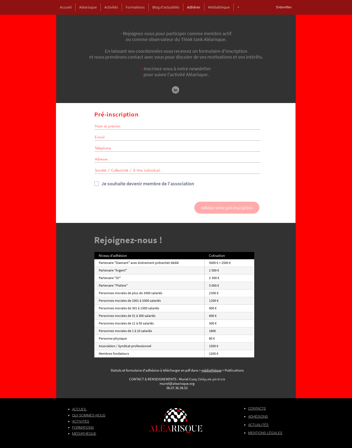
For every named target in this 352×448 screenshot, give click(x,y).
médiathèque (211, 370)
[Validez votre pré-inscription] (226, 208)
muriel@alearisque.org (177, 383)
